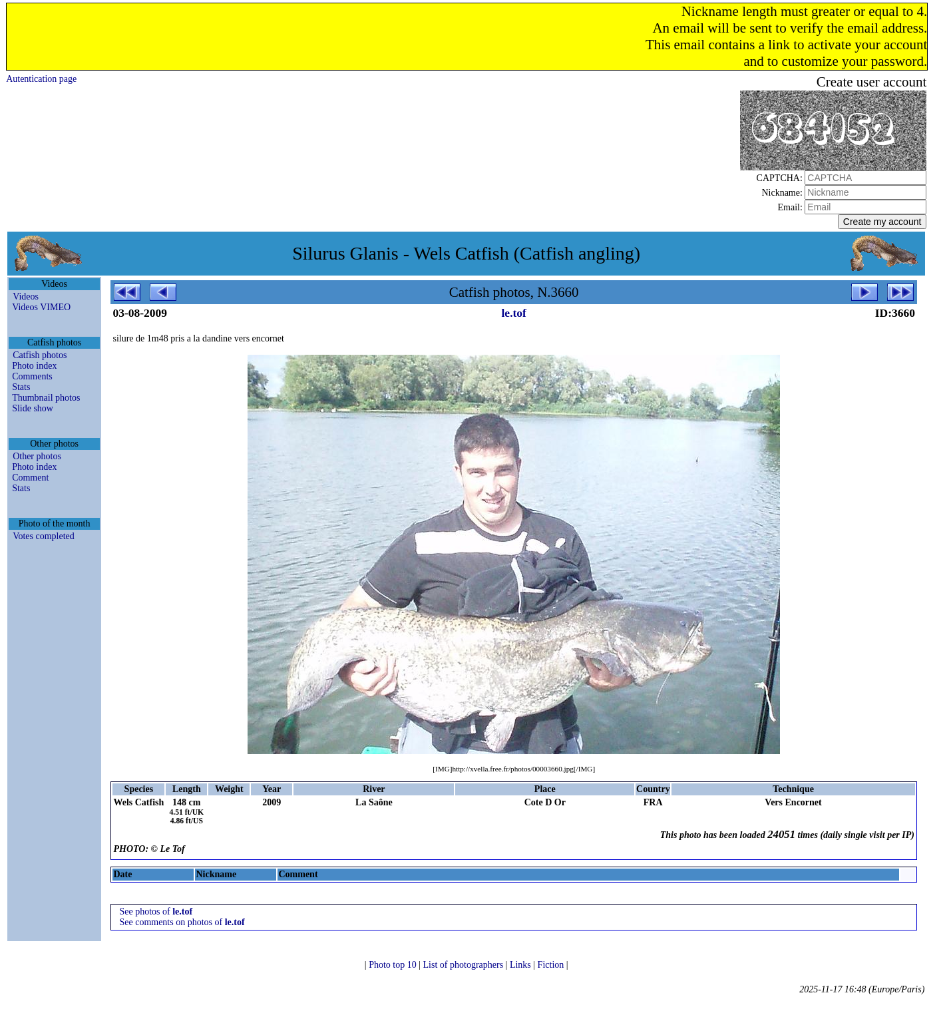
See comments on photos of (181, 922)
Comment (30, 478)
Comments (32, 376)
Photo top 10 (394, 965)
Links (521, 965)
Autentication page (41, 79)
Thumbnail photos (46, 398)
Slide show (32, 408)
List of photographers (464, 965)
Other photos (37, 456)
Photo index (34, 366)
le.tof (514, 312)
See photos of (155, 912)
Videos (26, 297)
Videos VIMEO (41, 307)
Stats (21, 387)
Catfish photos (40, 355)
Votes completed (44, 536)
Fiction (552, 965)
